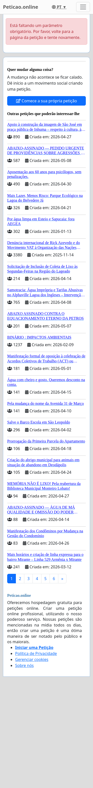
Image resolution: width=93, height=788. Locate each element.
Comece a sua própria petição (46, 101)
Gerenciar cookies (31, 659)
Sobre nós (24, 665)
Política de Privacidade (36, 653)
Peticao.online (20, 6)
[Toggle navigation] (83, 7)
